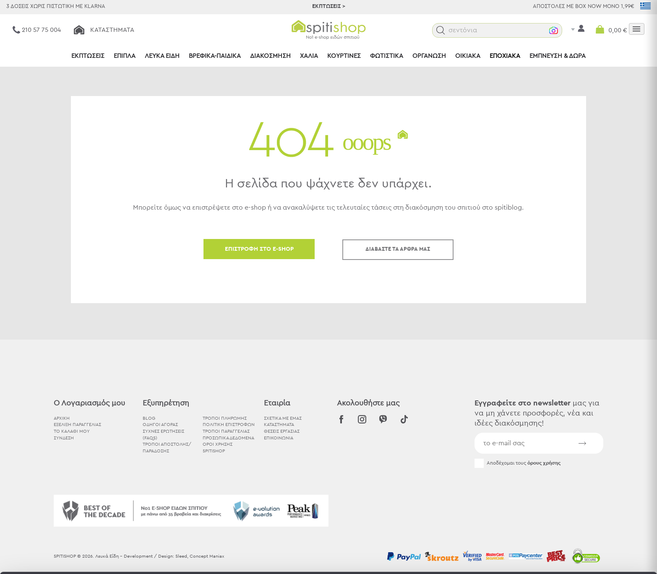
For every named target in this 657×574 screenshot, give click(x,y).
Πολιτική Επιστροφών (229, 424)
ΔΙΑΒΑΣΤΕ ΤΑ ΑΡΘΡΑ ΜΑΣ (397, 249)
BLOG (149, 418)
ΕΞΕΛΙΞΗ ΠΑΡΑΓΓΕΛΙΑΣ (77, 424)
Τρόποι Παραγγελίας (226, 431)
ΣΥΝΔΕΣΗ (64, 438)
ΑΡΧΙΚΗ (62, 418)
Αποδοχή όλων (587, 481)
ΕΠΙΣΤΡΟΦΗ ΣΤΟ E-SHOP (259, 249)
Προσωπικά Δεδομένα (228, 438)
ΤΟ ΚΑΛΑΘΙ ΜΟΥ (72, 431)
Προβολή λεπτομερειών (463, 557)
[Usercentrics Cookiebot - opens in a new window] (54, 557)
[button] (458, 30)
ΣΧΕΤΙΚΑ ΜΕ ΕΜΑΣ (283, 418)
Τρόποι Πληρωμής (225, 418)
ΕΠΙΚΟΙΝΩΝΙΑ (278, 438)
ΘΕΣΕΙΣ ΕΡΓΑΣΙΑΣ (282, 431)
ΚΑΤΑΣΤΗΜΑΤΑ (279, 424)
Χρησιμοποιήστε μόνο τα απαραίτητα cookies (587, 513)
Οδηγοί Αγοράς (160, 424)
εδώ (263, 504)
